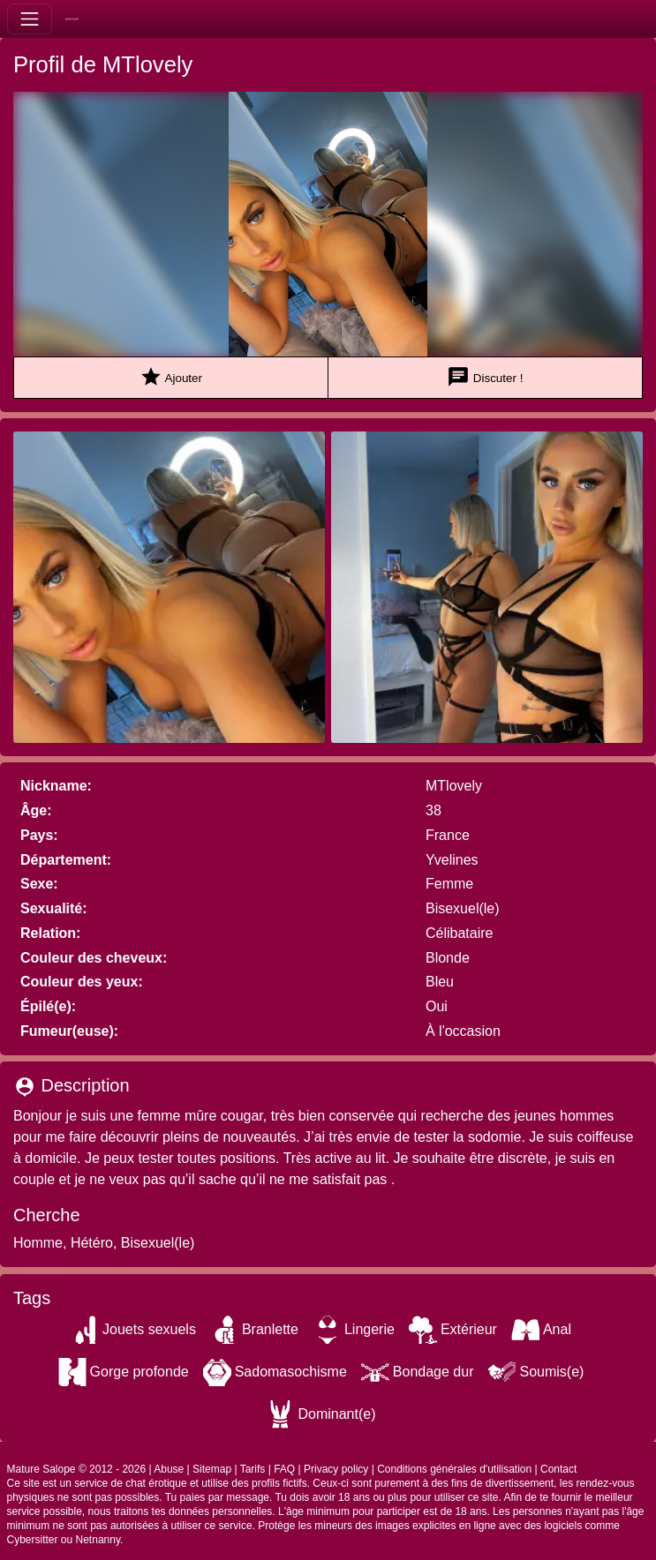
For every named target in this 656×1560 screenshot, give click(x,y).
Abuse (169, 1469)
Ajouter (170, 377)
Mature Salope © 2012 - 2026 (77, 1469)
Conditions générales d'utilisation (454, 1469)
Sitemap (211, 1469)
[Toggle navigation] (29, 19)
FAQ (284, 1469)
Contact (558, 1469)
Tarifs (253, 1469)
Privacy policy (336, 1469)
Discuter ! (485, 377)
